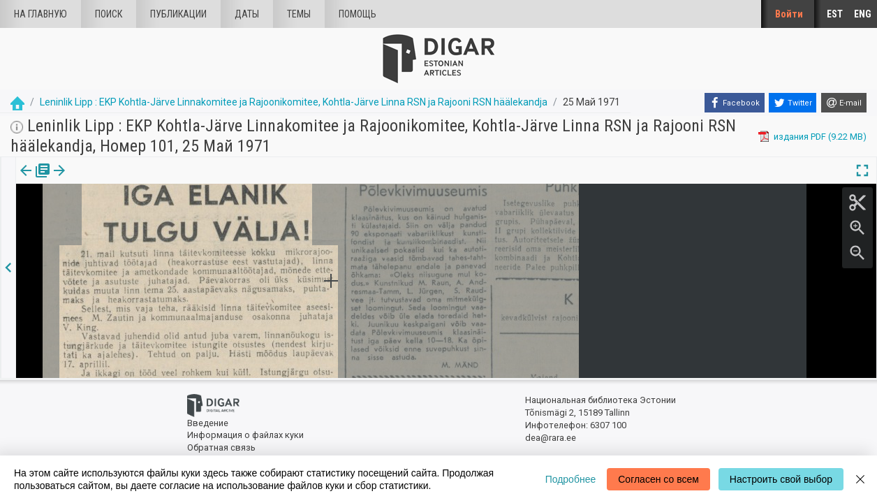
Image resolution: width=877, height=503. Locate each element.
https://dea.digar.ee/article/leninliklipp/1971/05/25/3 (121, 218)
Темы (299, 14)
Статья (92, 180)
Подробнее (570, 479)
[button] (113, 180)
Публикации (178, 14)
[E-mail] (844, 102)
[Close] (860, 479)
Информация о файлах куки (245, 435)
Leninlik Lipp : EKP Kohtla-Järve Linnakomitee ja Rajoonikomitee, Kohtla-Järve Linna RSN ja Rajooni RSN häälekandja (293, 102)
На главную (40, 14)
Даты (247, 14)
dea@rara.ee (550, 437)
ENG (862, 14)
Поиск (108, 14)
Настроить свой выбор (781, 479)
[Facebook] (735, 102)
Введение (207, 423)
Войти (789, 14)
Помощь (357, 14)
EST (835, 14)
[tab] (32, 180)
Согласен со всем (658, 479)
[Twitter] (792, 102)
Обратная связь (221, 447)
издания (32, 180)
